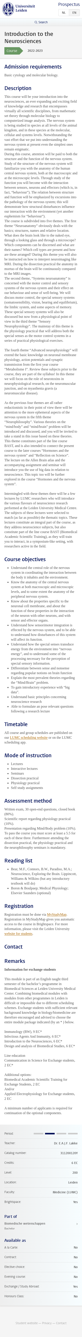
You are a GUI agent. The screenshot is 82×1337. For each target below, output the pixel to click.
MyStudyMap (56, 914)
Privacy (47, 1323)
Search (43, 22)
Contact (61, 1323)
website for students (18, 933)
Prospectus (69, 4)
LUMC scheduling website (28, 737)
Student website (27, 1323)
